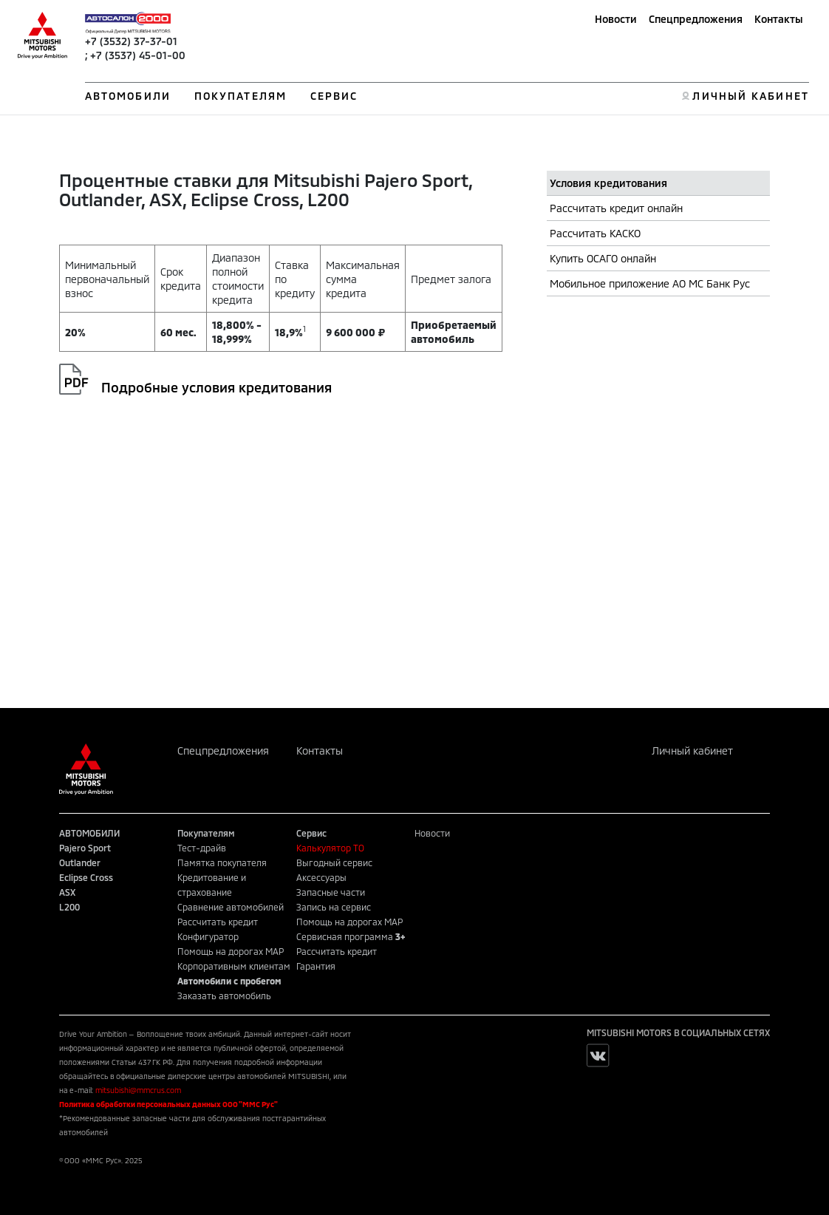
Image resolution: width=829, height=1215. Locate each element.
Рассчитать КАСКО (595, 233)
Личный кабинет (692, 750)
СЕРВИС (334, 95)
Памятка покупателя (222, 862)
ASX (67, 892)
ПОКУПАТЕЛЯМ (240, 95)
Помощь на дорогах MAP (230, 951)
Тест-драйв (201, 848)
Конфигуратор (208, 936)
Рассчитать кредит (217, 921)
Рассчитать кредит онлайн (616, 208)
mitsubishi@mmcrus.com (138, 1090)
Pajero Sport (85, 848)
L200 (69, 907)
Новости (616, 19)
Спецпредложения (696, 19)
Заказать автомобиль (224, 995)
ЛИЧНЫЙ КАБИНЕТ (750, 95)
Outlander (79, 862)
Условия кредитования (608, 183)
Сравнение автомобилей (230, 907)
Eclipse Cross (86, 877)
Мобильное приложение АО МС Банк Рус (650, 283)
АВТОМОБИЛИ (128, 95)
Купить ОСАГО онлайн (603, 258)
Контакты (778, 19)
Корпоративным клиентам (233, 966)
